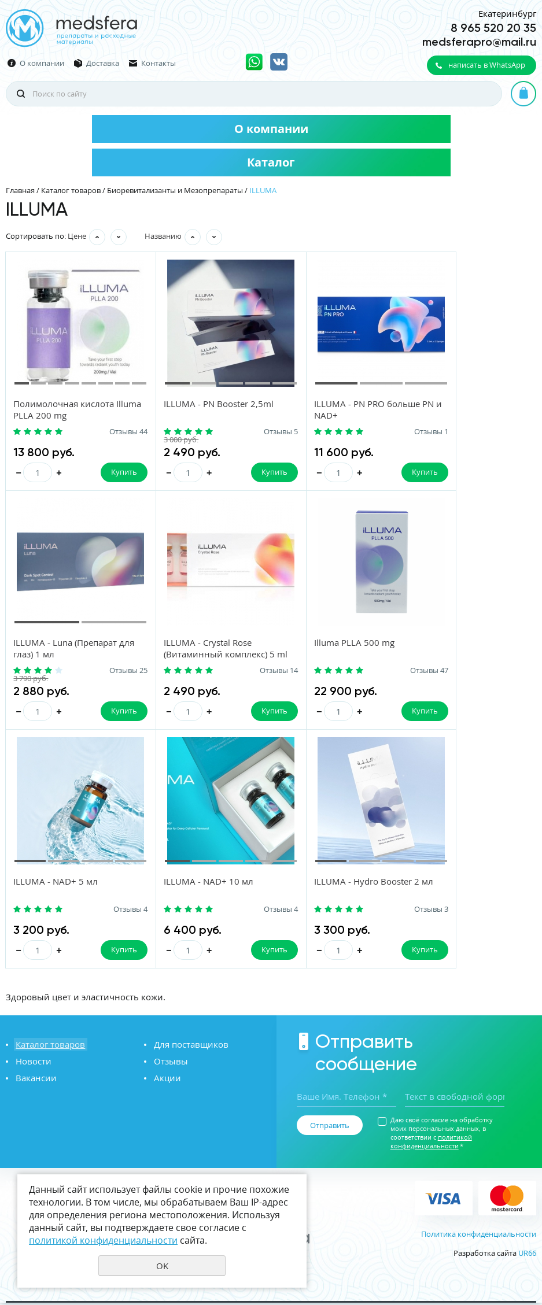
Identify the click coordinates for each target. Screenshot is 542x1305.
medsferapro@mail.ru (479, 42)
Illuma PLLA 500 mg (186, 643)
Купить (106, 472)
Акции (165, 1079)
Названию (163, 236)
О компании (42, 63)
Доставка (102, 63)
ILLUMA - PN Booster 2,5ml (201, 404)
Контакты (158, 63)
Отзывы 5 (245, 432)
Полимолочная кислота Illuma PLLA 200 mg (64, 410)
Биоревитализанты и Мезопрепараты (175, 190)
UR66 (527, 1255)
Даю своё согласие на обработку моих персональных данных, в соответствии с (441, 1134)
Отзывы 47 (243, 671)
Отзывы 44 (110, 432)
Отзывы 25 (508, 432)
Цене (77, 236)
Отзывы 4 (378, 671)
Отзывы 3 (112, 910)
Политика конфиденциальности (478, 1236)
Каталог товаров (71, 190)
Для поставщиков (189, 1046)
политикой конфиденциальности (431, 1143)
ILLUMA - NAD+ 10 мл (457, 643)
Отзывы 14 (110, 671)
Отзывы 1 (378, 432)
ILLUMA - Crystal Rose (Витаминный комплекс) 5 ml (69, 655)
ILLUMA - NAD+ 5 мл (321, 643)
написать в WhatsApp (486, 65)
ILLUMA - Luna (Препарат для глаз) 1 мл (463, 410)
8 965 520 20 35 (493, 28)
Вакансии (34, 1079)
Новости (32, 1063)
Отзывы (169, 1063)
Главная (20, 190)
